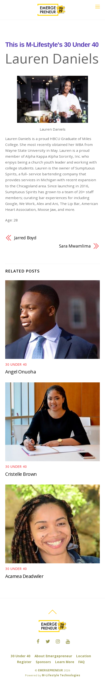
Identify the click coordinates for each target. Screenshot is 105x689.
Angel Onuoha (20, 372)
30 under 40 (16, 364)
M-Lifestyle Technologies (61, 675)
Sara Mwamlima (75, 246)
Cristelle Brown (21, 474)
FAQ (81, 662)
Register (24, 662)
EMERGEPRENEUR (50, 670)
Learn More (64, 662)
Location (83, 656)
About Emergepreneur (53, 656)
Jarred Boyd (25, 237)
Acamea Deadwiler (24, 576)
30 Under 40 (20, 656)
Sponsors (43, 662)
